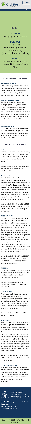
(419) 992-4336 (23, 397)
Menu (27, 10)
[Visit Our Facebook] (22, 404)
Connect (26, 2)
